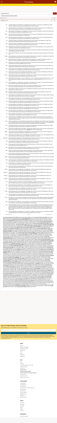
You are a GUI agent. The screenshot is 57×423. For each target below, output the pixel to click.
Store (21, 351)
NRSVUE (5, 178)
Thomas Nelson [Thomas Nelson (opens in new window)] (23, 392)
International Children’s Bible (45, 240)
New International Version (12, 262)
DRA (6, 59)
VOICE (6, 197)
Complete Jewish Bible (47, 224)
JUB (6, 101)
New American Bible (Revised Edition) (46, 251)
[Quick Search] (26, 13)
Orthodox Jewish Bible (45, 276)
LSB (6, 110)
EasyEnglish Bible (40, 228)
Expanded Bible (32, 233)
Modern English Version (44, 249)
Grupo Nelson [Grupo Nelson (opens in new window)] (23, 389)
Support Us (22, 356)
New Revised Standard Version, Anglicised (29, 268)
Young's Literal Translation (22, 286)
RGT (7, 185)
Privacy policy (23, 369)
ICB (6, 95)
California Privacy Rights (25, 371)
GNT (6, 88)
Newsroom (22, 354)
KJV (6, 104)
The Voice (14, 284)
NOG (6, 128)
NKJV (6, 159)
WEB (6, 201)
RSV (6, 188)
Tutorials (22, 363)
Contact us (22, 368)
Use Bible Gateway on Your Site (26, 365)
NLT (6, 166)
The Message (15, 249)
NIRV (6, 150)
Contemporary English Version (30, 225)
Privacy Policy (42, 337)
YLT (6, 211)
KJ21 (6, 24)
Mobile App (22, 350)
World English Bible (19, 285)
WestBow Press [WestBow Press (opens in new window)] (23, 394)
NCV (6, 144)
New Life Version (10, 266)
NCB (6, 141)
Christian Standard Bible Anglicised (39, 223)
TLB (6, 116)
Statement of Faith (24, 348)
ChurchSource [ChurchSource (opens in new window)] (23, 386)
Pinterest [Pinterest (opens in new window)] (22, 405)
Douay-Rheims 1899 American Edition (22, 227)
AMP (6, 31)
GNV (6, 82)
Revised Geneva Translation (36, 277)
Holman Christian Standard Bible (40, 239)
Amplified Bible (24, 218)
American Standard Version (40, 217)
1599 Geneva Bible (21, 234)
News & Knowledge (24, 347)
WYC (6, 204)
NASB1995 (5, 138)
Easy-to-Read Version (12, 228)
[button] (55, 2)
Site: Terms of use (23, 376)
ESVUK (6, 75)
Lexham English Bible (7, 247)
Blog (21, 353)
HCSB (6, 91)
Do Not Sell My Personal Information (28, 372)
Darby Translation (33, 226)
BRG (6, 37)
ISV (6, 98)
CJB (6, 49)
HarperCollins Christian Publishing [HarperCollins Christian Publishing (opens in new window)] (27, 387)
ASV (6, 28)
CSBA (6, 43)
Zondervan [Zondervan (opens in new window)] (22, 395)
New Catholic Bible (18, 258)
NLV (6, 163)
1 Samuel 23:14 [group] (4, 20)
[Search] (55, 13)
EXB (6, 78)
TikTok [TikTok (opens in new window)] (21, 407)
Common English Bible (20, 224)
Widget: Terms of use (24, 377)
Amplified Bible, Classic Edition (19, 219)
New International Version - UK (30, 263)
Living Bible (48, 247)
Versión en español (24, 416)
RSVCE (6, 191)
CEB (6, 46)
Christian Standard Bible (44, 221)
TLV (6, 194)
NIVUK (6, 156)
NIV (6, 153)
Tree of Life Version (25, 282)
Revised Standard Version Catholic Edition (23, 280)
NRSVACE (5, 172)
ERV (6, 62)
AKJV (6, 107)
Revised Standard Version (20, 278)
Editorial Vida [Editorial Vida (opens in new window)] (23, 390)
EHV (6, 68)
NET (6, 147)
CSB (6, 40)
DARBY (6, 56)
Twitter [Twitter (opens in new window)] (21, 408)
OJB (6, 181)
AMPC (6, 34)
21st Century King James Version (9, 217)
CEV (6, 53)
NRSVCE (5, 175)
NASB (6, 134)
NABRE (6, 131)
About (21, 345)
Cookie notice (23, 374)
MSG (6, 121)
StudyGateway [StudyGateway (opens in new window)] (23, 384)
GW (6, 85)
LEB (6, 113)
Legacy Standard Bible (14, 245)
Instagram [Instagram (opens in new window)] (22, 404)
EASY (6, 65)
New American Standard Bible (45, 255)
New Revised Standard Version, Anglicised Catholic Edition (36, 270)
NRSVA (6, 169)
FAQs (21, 362)
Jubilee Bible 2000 (14, 243)
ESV (6, 71)
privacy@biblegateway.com (6, 338)
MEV (6, 125)
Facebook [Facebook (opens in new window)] (22, 402)
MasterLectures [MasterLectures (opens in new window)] (23, 397)
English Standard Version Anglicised (25, 232)
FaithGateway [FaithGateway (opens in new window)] (23, 383)
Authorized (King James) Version (15, 244)
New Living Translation (39, 266)
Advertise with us (23, 366)
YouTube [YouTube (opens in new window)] (22, 410)
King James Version (46, 243)
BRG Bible (9, 220)
